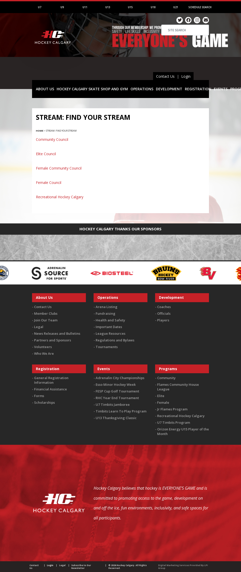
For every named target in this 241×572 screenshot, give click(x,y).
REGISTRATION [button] (198, 88)
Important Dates (109, 326)
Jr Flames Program (172, 409)
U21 (175, 7)
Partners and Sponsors (52, 340)
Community (166, 378)
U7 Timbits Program (173, 422)
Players (163, 320)
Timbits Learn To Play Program (121, 411)
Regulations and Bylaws (115, 340)
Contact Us (165, 76)
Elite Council (46, 153)
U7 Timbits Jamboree (113, 404)
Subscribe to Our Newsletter (81, 566)
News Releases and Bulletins (57, 333)
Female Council (48, 182)
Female (163, 402)
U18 (153, 7)
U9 (62, 7)
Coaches (164, 306)
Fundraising (105, 313)
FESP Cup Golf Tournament (117, 391)
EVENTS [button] (221, 88)
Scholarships (44, 402)
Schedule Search (200, 7)
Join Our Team (45, 320)
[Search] (185, 30)
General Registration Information (51, 380)
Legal (38, 326)
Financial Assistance (50, 389)
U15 (130, 7)
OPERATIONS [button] (141, 88)
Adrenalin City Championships (120, 378)
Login (185, 76)
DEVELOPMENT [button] (169, 88)
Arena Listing (106, 306)
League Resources (110, 333)
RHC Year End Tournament (117, 398)
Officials (163, 313)
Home (39, 130)
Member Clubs (45, 313)
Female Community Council (59, 168)
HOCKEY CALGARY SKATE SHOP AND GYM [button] (92, 88)
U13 (107, 7)
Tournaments (107, 346)
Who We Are (44, 353)
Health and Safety (110, 320)
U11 (85, 7)
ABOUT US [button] (45, 88)
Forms (39, 395)
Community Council (52, 139)
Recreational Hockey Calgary (59, 196)
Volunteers (43, 346)
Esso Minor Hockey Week (116, 384)
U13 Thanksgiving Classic (116, 418)
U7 (39, 7)
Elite (160, 395)
